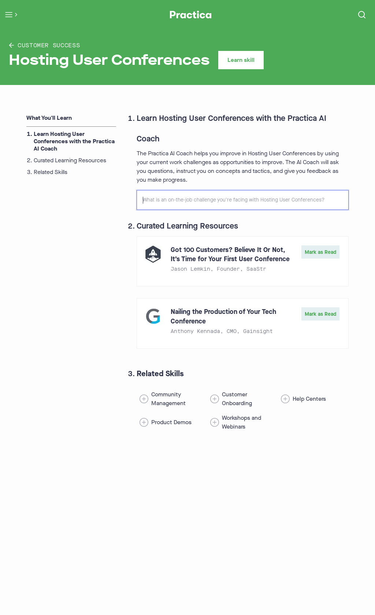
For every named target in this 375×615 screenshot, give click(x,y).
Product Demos (171, 422)
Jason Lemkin (190, 269)
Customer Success (44, 45)
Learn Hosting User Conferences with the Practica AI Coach (74, 141)
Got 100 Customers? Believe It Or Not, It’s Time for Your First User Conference (230, 254)
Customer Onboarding (237, 398)
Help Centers (309, 399)
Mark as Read (320, 252)
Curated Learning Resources (70, 160)
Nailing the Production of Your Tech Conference (223, 316)
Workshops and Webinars (241, 422)
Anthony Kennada (195, 331)
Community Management (168, 398)
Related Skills (50, 172)
